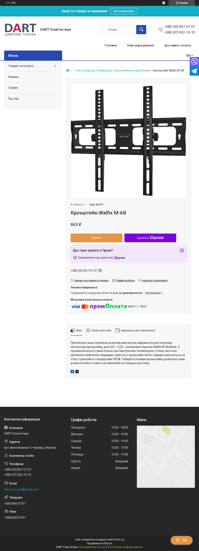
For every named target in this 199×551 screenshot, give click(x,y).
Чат (181, 540)
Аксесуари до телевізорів (94, 70)
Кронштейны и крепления (132, 70)
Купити (96, 238)
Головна (111, 45)
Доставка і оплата (177, 45)
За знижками (124, 11)
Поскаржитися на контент (94, 547)
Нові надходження (140, 45)
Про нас (13, 98)
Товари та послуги (20, 66)
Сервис (13, 87)
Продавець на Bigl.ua (99, 543)
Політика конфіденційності (127, 547)
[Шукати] (141, 29)
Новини (13, 77)
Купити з (150, 238)
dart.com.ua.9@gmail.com (21, 489)
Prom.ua (119, 539)
